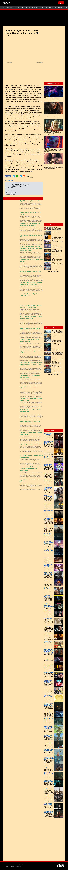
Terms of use (21, 864)
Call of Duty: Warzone (55, 231)
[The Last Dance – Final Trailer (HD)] (48, 477)
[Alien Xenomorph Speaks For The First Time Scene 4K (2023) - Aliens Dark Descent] (48, 671)
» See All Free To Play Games (53, 271)
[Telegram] (14, 176)
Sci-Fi (37, 7)
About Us (9, 864)
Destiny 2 (53, 339)
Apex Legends (54, 227)
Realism (65, 7)
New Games (9, 7)
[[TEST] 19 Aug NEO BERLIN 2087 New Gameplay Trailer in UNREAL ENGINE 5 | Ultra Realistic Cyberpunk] (49, 605)
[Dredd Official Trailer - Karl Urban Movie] (49, 616)
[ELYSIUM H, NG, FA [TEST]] (49, 630)
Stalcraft (53, 356)
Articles (42, 7)
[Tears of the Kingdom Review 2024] (49, 700)
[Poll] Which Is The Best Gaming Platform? (52, 97)
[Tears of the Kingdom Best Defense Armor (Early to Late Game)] (58, 721)
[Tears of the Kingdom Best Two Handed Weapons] (48, 735)
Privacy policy (15, 864)
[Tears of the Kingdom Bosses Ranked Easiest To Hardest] (48, 727)
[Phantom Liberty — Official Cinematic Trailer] (48, 596)
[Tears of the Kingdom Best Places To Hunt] (48, 750)
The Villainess (46, 114)
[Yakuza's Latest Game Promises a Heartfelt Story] (48, 481)
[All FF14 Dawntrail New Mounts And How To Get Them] (48, 642)
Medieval (60, 7)
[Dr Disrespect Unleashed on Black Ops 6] (48, 450)
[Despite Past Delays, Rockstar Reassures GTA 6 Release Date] (49, 542)
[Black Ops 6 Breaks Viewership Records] (48, 442)
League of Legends (55, 253)
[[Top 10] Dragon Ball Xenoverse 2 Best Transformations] (48, 681)
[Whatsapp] (17, 176)
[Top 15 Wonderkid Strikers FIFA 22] (48, 693)
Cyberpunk (27, 7)
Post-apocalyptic (52, 7)
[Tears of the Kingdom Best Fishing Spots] (49, 758)
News (22, 7)
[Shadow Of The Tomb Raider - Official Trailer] (49, 808)
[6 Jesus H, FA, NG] (49, 622)
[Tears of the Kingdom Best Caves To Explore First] (48, 773)
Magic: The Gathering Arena (56, 267)
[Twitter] (21, 176)
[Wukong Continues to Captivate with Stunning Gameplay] (48, 573)
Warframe (53, 370)
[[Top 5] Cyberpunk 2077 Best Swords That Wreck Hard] (48, 812)
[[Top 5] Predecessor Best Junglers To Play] (48, 801)
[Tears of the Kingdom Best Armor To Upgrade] (48, 766)
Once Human (54, 343)
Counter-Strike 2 (54, 236)
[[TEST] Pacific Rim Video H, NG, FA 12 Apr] (48, 716)
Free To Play (16, 7)
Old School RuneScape (56, 334)
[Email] (28, 176)
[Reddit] (24, 176)
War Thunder (54, 365)
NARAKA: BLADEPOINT (56, 330)
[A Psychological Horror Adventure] (48, 496)
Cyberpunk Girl (47, 148)
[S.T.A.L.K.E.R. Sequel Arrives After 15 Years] (48, 508)
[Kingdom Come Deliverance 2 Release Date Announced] (48, 527)
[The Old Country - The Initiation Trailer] (48, 438)
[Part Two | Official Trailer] (48, 515)
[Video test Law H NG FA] (48, 672)
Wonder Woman (47, 165)
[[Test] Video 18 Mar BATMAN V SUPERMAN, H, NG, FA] (48, 781)
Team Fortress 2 (54, 361)
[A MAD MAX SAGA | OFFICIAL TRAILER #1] (48, 519)
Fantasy (33, 7)
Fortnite (53, 240)
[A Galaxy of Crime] (48, 593)
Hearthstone (54, 249)
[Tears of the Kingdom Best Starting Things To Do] (48, 704)
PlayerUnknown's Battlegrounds (57, 352)
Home (4, 7)
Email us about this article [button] (9, 180)
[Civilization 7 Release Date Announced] (48, 534)
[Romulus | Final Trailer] (49, 562)
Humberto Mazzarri (9, 62)
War (46, 7)
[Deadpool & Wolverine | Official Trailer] (48, 461)
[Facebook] (8, 176)
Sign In (61, 3)
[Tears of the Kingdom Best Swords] (48, 747)
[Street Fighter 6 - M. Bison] (49, 659)
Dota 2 (53, 258)
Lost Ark (53, 262)
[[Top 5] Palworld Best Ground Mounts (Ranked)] (49, 793)
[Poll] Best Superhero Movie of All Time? (51, 131)
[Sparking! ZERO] (48, 469)
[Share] (31, 176)
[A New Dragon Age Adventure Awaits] (48, 565)
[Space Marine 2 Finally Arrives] (48, 488)
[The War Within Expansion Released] (48, 581)
